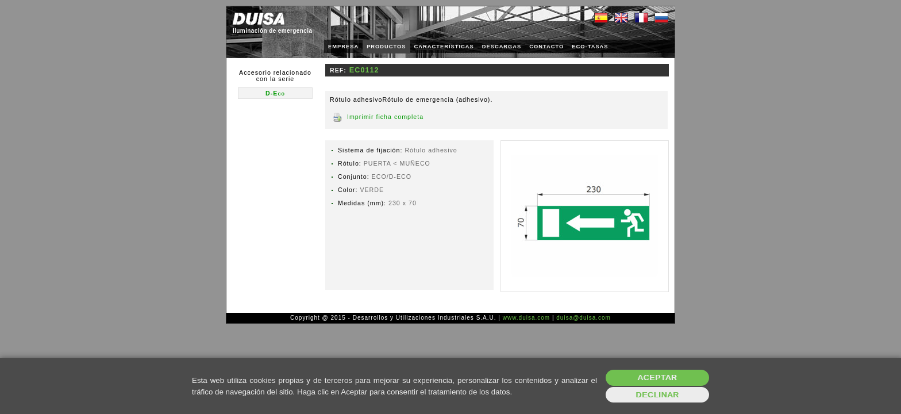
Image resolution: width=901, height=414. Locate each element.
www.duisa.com (526, 318)
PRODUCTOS (386, 46)
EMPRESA (343, 46)
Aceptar (657, 377)
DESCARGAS (502, 46)
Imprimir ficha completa (385, 116)
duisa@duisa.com (583, 318)
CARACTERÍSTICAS (444, 46)
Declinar (657, 394)
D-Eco (275, 93)
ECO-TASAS (590, 46)
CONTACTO (546, 46)
